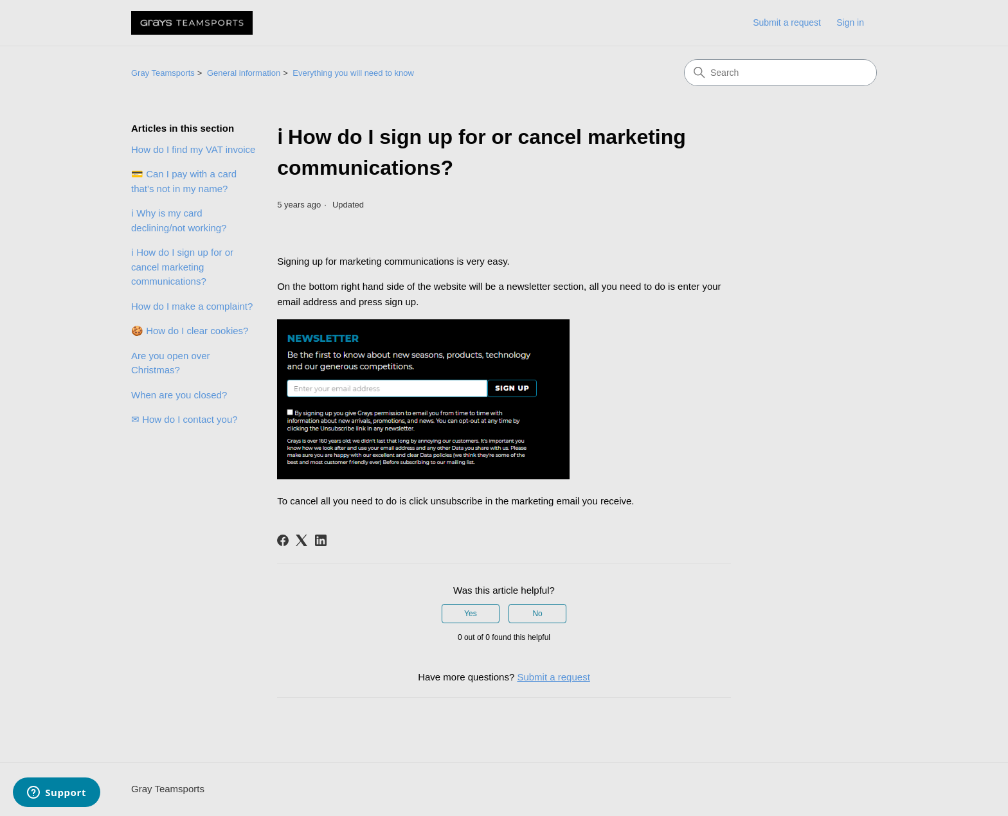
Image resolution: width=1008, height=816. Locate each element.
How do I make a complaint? (192, 306)
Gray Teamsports (163, 73)
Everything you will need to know (353, 73)
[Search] (780, 72)
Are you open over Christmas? (170, 363)
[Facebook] (283, 540)
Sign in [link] (850, 22)
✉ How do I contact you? (184, 419)
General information (243, 73)
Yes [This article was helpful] (470, 613)
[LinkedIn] (321, 540)
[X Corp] (301, 540)
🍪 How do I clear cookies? (189, 330)
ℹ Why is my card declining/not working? (178, 220)
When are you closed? (179, 394)
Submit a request (787, 22)
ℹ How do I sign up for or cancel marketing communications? (182, 267)
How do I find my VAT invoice (193, 149)
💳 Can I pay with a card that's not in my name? (184, 181)
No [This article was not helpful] (537, 613)
